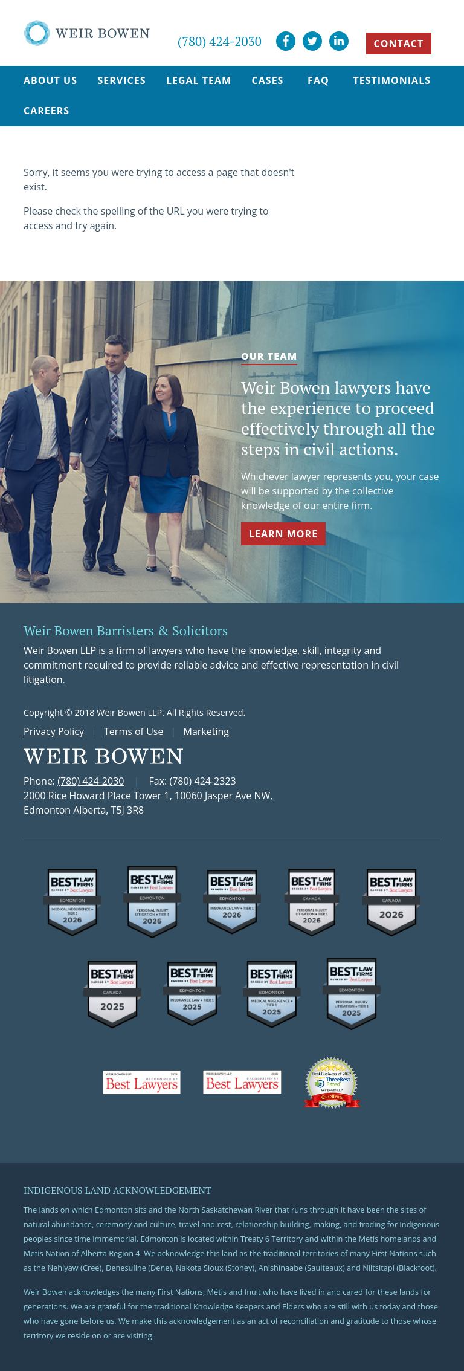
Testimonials (392, 80)
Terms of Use (133, 731)
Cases (268, 80)
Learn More (283, 533)
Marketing (206, 731)
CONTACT (399, 43)
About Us (50, 80)
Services (121, 80)
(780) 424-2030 (220, 41)
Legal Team (198, 80)
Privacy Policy (54, 731)
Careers (46, 110)
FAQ (318, 80)
